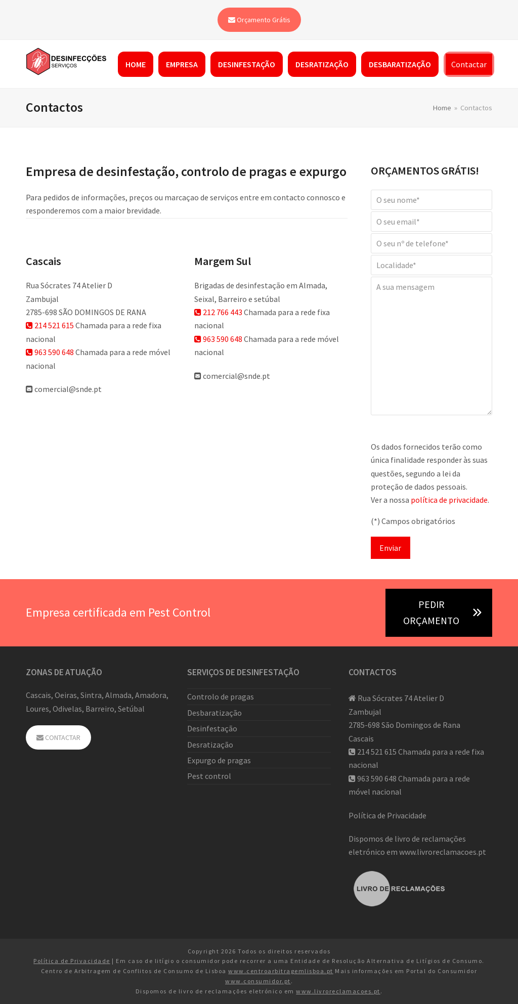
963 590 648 (50, 352)
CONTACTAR (58, 737)
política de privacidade (449, 500)
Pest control (209, 776)
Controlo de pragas (220, 696)
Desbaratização (214, 713)
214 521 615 (50, 325)
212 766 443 (218, 312)
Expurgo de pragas (219, 760)
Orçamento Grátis (259, 19)
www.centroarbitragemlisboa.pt (280, 971)
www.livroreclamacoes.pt (442, 852)
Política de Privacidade (387, 815)
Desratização (210, 744)
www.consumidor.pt (258, 981)
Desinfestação (212, 728)
